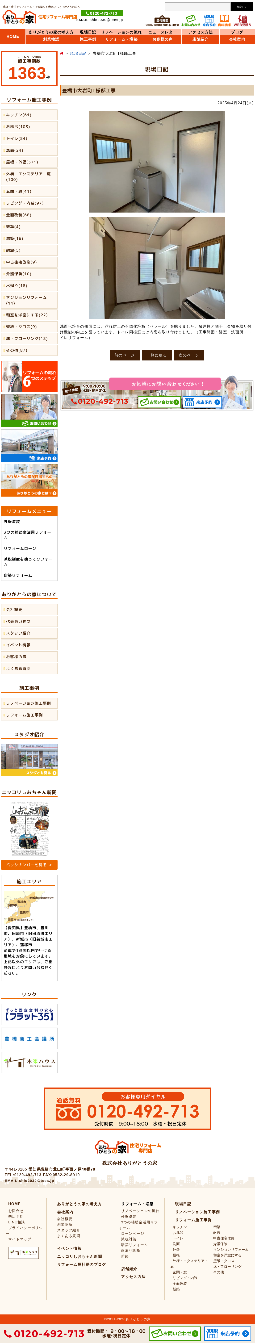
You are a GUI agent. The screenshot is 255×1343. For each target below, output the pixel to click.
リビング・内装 (185, 1278)
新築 (125, 1256)
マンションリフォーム (231, 1249)
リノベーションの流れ (121, 32)
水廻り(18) (16, 285)
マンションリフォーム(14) (26, 300)
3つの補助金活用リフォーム (27, 535)
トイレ (178, 1238)
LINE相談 (16, 1222)
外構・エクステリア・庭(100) (28, 176)
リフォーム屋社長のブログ (81, 1265)
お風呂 (178, 1232)
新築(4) (13, 226)
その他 (218, 1272)
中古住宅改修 (223, 1238)
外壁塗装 (12, 521)
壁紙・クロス (223, 1261)
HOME (13, 36)
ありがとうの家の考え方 (51, 32)
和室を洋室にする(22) (27, 315)
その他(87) (16, 350)
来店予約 (16, 1216)
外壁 (176, 1249)
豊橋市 (30, 927)
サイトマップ (19, 1239)
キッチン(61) (19, 114)
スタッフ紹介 (18, 633)
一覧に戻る (157, 355)
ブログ (237, 32)
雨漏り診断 (130, 1250)
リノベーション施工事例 (28, 703)
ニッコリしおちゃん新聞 (79, 1257)
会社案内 (237, 39)
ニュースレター (162, 32)
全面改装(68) (19, 215)
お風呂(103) (18, 126)
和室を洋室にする (227, 1255)
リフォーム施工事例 (24, 715)
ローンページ (132, 1233)
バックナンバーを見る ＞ (29, 864)
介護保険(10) (19, 273)
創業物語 (51, 39)
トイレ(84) (16, 138)
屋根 (176, 1255)
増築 (216, 1227)
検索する (241, 6)
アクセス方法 (200, 32)
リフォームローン (20, 548)
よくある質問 (18, 668)
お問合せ (16, 1211)
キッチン (180, 1227)
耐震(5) (13, 250)
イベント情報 (18, 645)
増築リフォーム (18, 575)
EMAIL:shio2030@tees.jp (99, 20)
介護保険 (220, 1244)
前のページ (124, 355)
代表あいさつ (18, 621)
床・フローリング (227, 1266)
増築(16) (14, 238)
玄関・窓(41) (19, 191)
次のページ (189, 355)
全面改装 (180, 1283)
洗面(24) (14, 150)
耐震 (216, 1232)
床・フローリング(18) (27, 338)
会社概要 (14, 609)
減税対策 (128, 1239)
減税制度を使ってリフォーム (28, 561)
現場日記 (88, 32)
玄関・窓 (180, 1272)
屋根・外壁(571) (22, 162)
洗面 (176, 1244)
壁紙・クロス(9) (21, 326)
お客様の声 (16, 656)
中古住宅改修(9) (21, 262)
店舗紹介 (200, 39)
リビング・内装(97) (25, 203)
